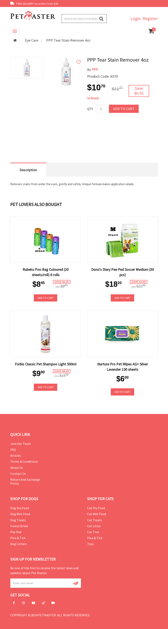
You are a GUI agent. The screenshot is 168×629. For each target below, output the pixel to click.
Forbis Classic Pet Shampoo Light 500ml (45, 364)
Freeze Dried (19, 526)
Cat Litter (94, 526)
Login (135, 18)
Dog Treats (18, 520)
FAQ (13, 450)
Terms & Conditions (24, 461)
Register (150, 18)
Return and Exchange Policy (25, 481)
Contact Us (18, 473)
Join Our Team (20, 444)
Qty (90, 109)
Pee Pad (15, 532)
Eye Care (31, 40)
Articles (15, 455)
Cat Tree (93, 532)
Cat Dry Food (96, 508)
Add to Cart (124, 108)
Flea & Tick (17, 538)
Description (28, 170)
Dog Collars (18, 544)
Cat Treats (94, 520)
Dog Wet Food (20, 514)
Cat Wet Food (96, 514)
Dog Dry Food (19, 508)
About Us (16, 468)
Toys (90, 544)
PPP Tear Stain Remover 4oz (68, 40)
